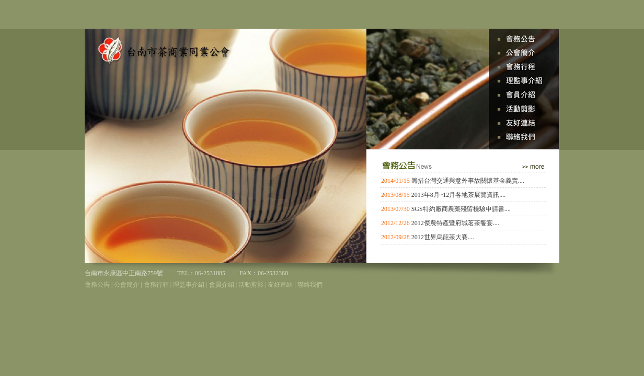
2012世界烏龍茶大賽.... (442, 237)
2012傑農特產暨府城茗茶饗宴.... (455, 223)
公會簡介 (126, 284)
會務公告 (97, 284)
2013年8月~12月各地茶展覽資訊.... (458, 194)
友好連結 (280, 284)
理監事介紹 (188, 284)
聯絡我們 (310, 284)
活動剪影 (250, 284)
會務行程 (156, 284)
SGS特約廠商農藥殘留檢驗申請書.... (461, 209)
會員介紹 (221, 284)
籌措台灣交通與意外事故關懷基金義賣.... (467, 180)
